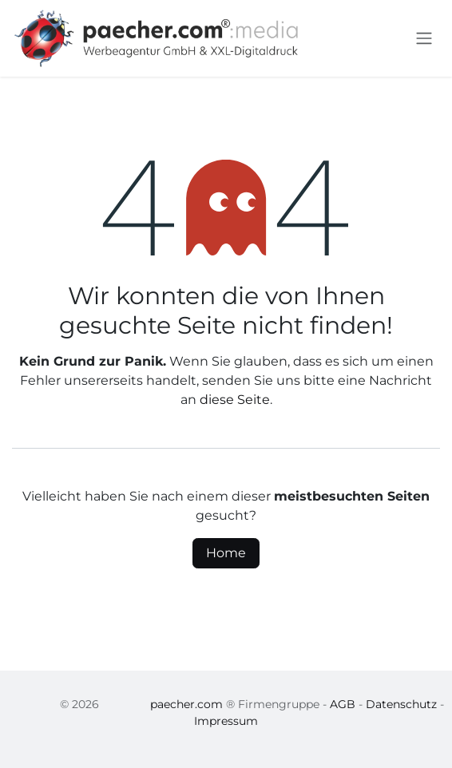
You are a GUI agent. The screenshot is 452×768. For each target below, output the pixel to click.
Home (226, 552)
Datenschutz (401, 704)
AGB (342, 704)
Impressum (226, 721)
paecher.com (186, 704)
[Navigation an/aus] (424, 38)
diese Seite (235, 399)
